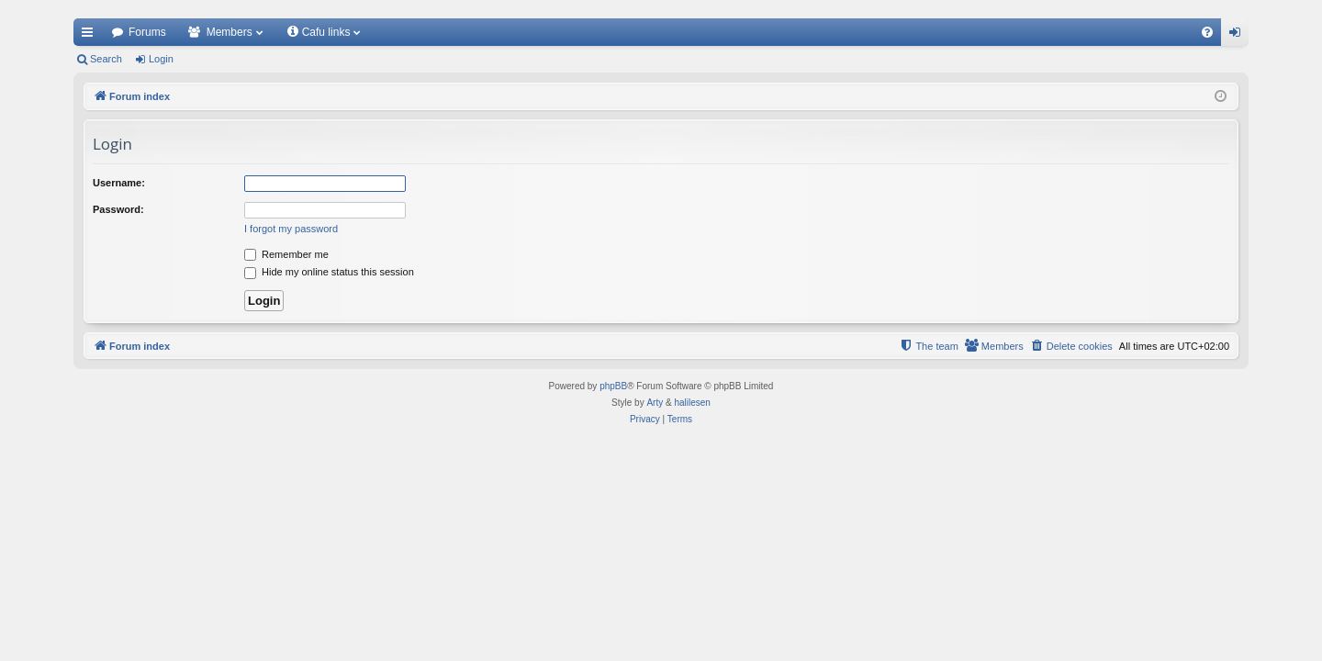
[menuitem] (1207, 32)
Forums (147, 32)
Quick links (91, 36)
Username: (119, 182)
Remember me (286, 254)
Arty (654, 403)
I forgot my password (291, 228)
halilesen (692, 403)
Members (229, 32)
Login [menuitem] (1239, 36)
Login (161, 58)
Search (106, 58)
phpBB (613, 386)
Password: (118, 209)
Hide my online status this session (329, 271)
